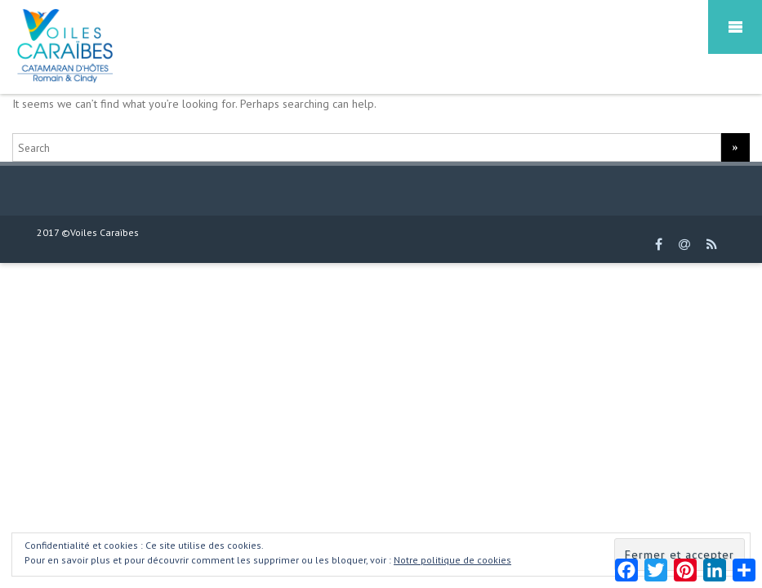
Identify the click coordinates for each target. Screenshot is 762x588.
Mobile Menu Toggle (735, 27)
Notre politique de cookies (452, 560)
